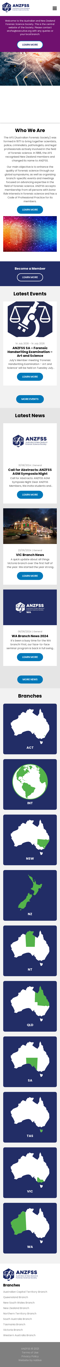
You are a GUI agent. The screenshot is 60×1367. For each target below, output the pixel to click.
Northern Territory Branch (19, 1313)
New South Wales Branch (19, 1303)
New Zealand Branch (16, 1308)
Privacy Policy (30, 1356)
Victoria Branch (13, 1330)
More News (30, 679)
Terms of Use (30, 1352)
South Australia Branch (17, 1319)
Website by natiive (30, 1360)
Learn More (30, 45)
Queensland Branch (15, 1297)
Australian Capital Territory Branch (25, 1292)
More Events (30, 399)
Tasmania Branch (14, 1324)
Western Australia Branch (19, 1335)
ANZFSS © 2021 (30, 1349)
